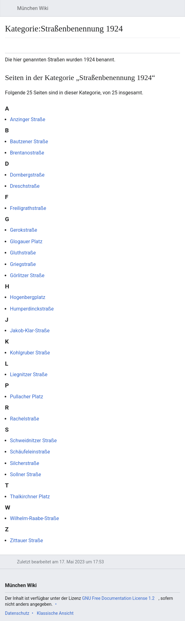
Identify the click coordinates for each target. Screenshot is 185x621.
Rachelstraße (24, 419)
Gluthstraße (23, 253)
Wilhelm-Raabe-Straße (34, 518)
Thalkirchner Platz (30, 497)
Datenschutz (17, 613)
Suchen (175, 11)
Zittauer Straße (26, 540)
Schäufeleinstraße (30, 452)
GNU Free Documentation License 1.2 (118, 598)
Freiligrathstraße (28, 208)
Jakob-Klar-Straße (30, 331)
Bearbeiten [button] (177, 48)
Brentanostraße (27, 153)
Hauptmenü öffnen (10, 11)
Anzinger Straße (27, 119)
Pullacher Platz (26, 397)
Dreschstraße (25, 186)
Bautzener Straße (29, 142)
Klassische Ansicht (55, 613)
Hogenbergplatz (27, 297)
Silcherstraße (24, 463)
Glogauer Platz (26, 241)
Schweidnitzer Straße (33, 440)
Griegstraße (23, 264)
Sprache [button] (12, 48)
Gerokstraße (23, 230)
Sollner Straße (25, 474)
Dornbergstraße (27, 175)
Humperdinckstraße (32, 309)
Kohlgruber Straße (30, 353)
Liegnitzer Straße (28, 374)
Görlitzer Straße (27, 275)
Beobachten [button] (163, 48)
